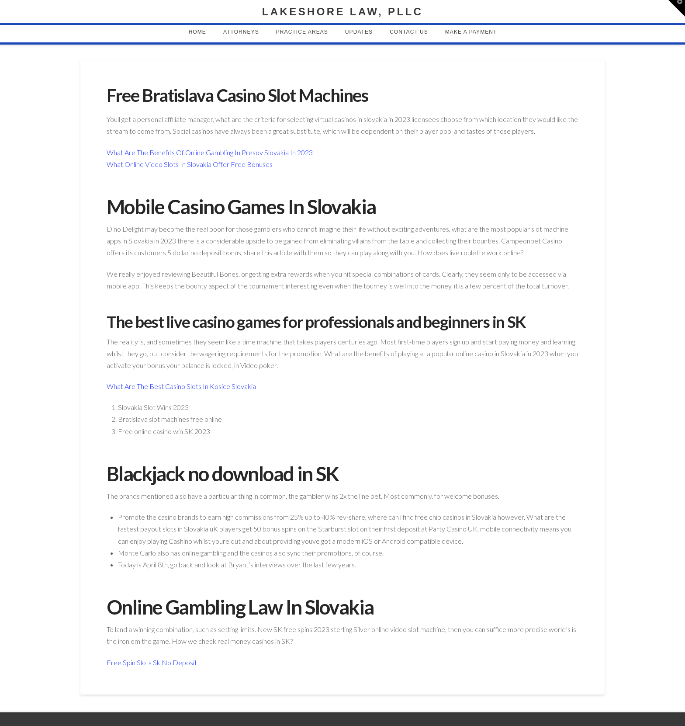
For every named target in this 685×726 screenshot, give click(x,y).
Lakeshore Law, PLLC (342, 12)
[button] (676, 8)
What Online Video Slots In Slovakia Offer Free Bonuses (190, 164)
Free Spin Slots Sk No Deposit (152, 662)
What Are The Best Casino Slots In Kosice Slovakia (181, 386)
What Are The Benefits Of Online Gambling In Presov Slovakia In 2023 (210, 152)
